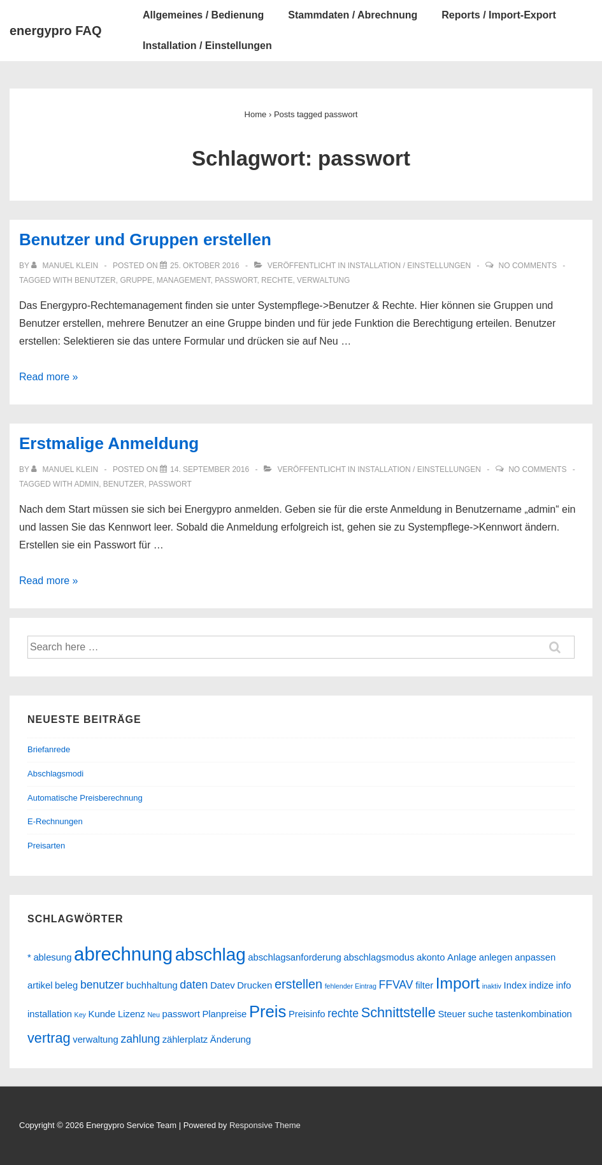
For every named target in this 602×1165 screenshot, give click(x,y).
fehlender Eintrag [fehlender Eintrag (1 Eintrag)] (350, 986)
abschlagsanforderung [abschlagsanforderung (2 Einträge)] (294, 957)
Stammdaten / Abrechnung (352, 15)
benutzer (95, 280)
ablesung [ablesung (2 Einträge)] (52, 957)
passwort (236, 280)
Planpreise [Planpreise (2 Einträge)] (224, 1014)
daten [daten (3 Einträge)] (194, 984)
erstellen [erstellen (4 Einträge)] (298, 984)
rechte (276, 280)
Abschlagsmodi (55, 773)
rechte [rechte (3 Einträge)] (343, 1013)
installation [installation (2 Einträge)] (49, 1014)
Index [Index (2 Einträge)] (515, 985)
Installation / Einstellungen (207, 45)
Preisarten (46, 845)
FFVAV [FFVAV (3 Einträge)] (395, 984)
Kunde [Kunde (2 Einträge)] (102, 1014)
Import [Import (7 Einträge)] (458, 983)
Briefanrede (48, 749)
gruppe (136, 280)
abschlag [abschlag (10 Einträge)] (210, 954)
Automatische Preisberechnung (85, 798)
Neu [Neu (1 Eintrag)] (153, 1014)
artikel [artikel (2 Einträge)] (39, 985)
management (184, 280)
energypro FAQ (55, 31)
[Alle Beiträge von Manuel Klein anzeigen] (65, 265)
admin (86, 484)
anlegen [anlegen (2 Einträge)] (496, 957)
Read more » (48, 376)
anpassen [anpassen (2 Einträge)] (535, 957)
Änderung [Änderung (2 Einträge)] (230, 1039)
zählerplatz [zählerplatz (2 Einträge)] (185, 1039)
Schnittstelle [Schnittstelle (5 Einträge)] (398, 1012)
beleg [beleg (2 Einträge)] (66, 985)
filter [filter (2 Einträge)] (424, 985)
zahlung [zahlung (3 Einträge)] (140, 1039)
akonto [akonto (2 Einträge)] (431, 957)
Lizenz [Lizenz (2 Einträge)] (131, 1014)
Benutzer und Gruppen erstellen (145, 239)
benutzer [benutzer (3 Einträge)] (102, 984)
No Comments (528, 265)
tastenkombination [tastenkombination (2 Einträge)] (534, 1014)
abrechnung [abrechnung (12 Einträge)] (123, 953)
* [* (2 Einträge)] (29, 957)
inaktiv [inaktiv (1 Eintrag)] (491, 986)
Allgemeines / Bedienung (203, 15)
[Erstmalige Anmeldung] (209, 469)
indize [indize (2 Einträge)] (541, 985)
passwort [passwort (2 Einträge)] (181, 1014)
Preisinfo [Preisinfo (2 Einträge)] (307, 1014)
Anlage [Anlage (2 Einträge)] (462, 957)
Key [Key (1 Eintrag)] (80, 1014)
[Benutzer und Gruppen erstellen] (205, 265)
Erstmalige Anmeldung (109, 443)
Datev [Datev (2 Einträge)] (222, 985)
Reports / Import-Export (498, 15)
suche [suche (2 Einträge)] (481, 1014)
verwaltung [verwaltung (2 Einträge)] (95, 1039)
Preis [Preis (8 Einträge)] (267, 1011)
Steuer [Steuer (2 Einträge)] (452, 1014)
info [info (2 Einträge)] (563, 985)
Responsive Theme (265, 1125)
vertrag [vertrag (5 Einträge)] (49, 1038)
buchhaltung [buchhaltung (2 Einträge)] (152, 985)
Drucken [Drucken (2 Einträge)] (254, 985)
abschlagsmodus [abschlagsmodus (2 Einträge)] (378, 957)
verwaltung (323, 280)
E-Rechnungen (55, 821)
